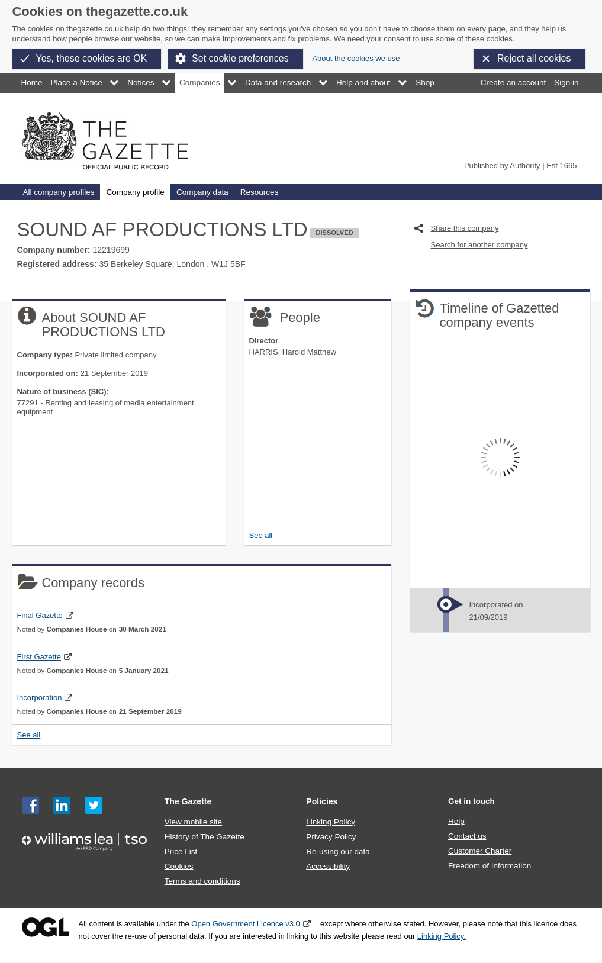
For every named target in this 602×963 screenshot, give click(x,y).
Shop (425, 82)
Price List (181, 851)
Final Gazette (40, 615)
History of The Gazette (204, 836)
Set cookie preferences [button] (240, 58)
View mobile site (193, 821)
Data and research (278, 82)
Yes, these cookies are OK (91, 58)
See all (261, 535)
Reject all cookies (534, 58)
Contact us (467, 836)
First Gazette (39, 656)
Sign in (566, 82)
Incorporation (39, 697)
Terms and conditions (202, 881)
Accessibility (328, 866)
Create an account (513, 82)
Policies (321, 801)
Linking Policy (330, 821)
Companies (199, 82)
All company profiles (59, 192)
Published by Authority (502, 165)
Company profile (135, 192)
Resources (259, 192)
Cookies (179, 866)
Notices (140, 82)
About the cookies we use (356, 58)
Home (32, 82)
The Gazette (188, 801)
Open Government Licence (45, 927)
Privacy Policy (331, 836)
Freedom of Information (489, 865)
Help (456, 821)
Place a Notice (76, 82)
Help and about (363, 82)
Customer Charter (479, 850)
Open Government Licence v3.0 (245, 923)
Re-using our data (337, 851)
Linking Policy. (441, 936)
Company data (202, 192)
